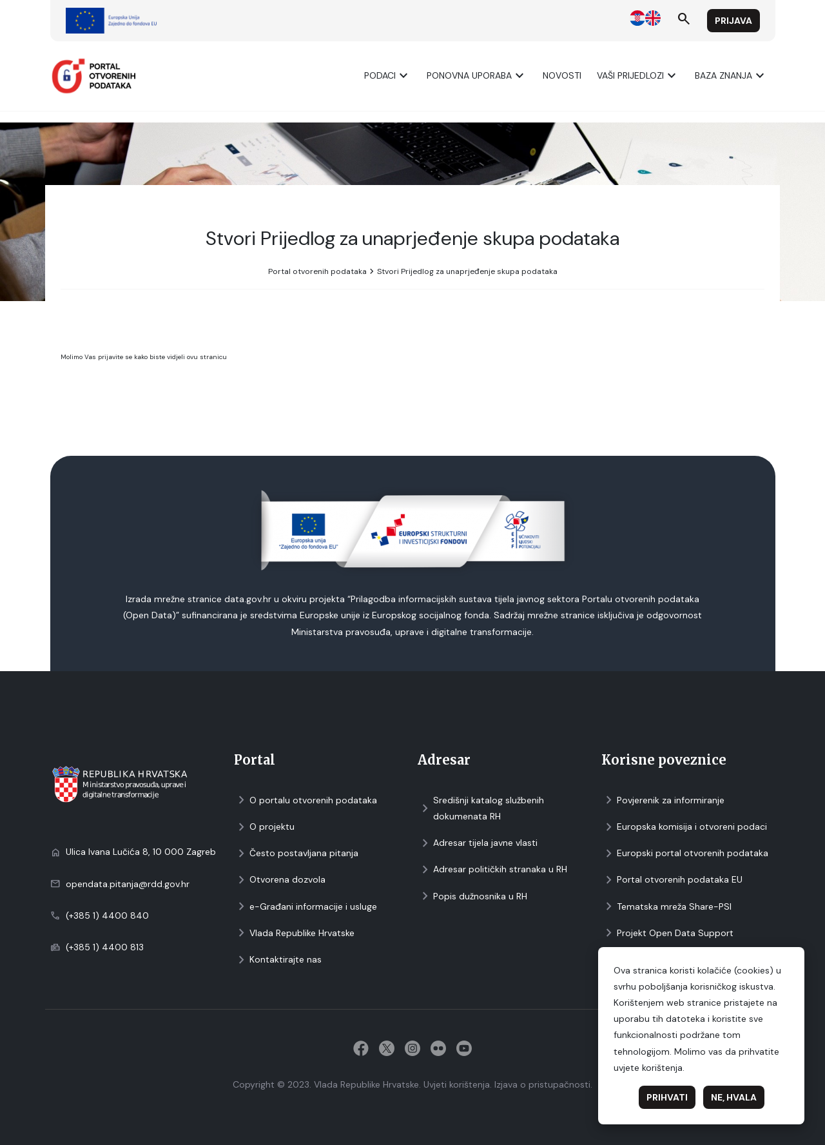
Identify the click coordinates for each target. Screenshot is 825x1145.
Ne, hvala (734, 1097)
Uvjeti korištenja (456, 1084)
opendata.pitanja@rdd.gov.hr (127, 884)
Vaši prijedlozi (638, 76)
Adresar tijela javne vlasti (478, 843)
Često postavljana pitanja (296, 853)
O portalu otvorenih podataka (305, 800)
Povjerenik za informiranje (662, 800)
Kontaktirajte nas (278, 960)
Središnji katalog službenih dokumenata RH (481, 808)
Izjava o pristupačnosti (542, 1084)
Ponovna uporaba (477, 76)
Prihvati (667, 1097)
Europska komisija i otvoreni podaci (684, 827)
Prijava (733, 20)
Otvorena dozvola (279, 880)
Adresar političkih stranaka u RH (492, 869)
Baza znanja (731, 76)
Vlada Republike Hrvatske (294, 933)
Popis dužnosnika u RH (472, 896)
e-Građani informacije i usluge (305, 907)
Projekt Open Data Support (667, 933)
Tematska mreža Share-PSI (666, 907)
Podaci (387, 76)
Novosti (562, 75)
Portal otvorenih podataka (317, 271)
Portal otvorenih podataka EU (671, 880)
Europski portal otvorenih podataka (684, 853)
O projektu (264, 827)
